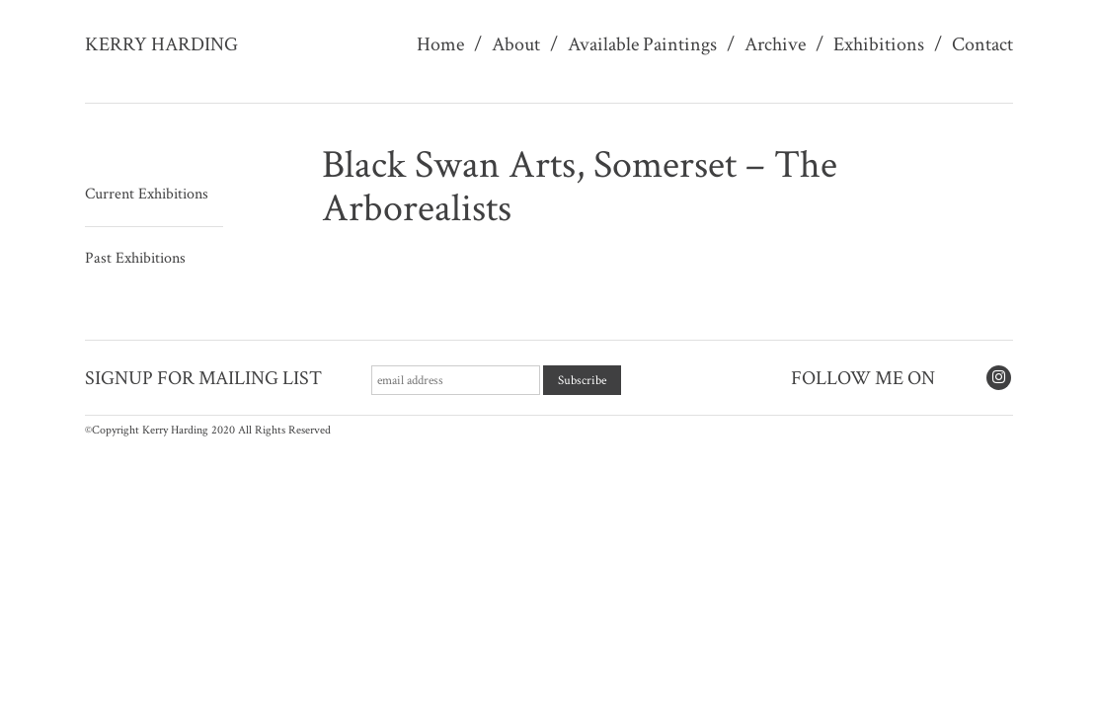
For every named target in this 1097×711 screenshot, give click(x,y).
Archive (775, 44)
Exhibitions (878, 44)
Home (440, 44)
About (516, 44)
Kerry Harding (161, 44)
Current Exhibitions (146, 194)
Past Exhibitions (135, 258)
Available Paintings (642, 44)
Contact (982, 44)
